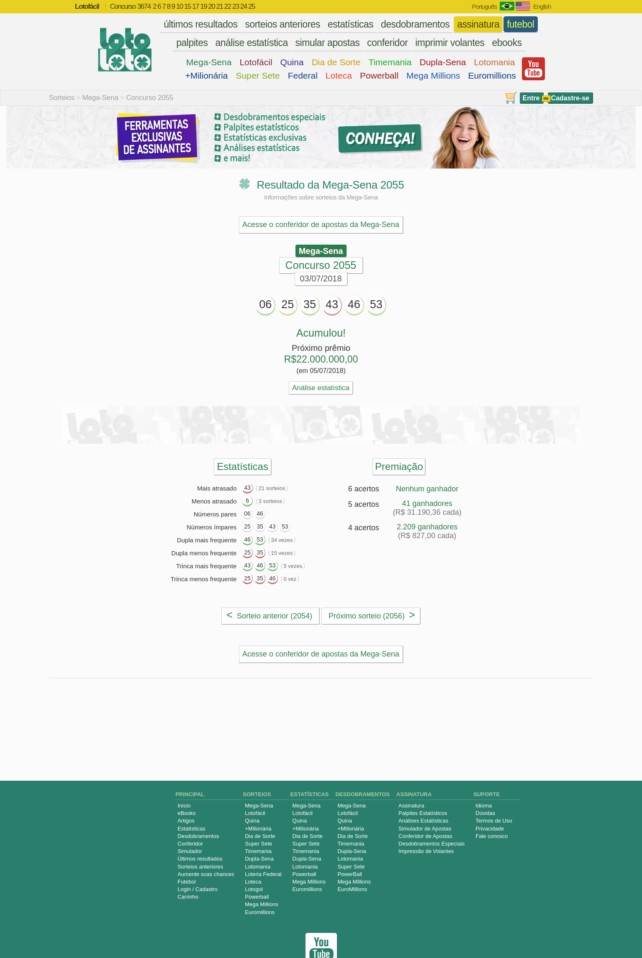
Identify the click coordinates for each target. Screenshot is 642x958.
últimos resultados (200, 24)
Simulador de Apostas (424, 810)
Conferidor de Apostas (425, 817)
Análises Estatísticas (423, 802)
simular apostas (327, 42)
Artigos (185, 802)
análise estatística (251, 42)
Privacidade (489, 810)
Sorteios (61, 98)
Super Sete (258, 75)
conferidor (387, 42)
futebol (520, 24)
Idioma (483, 787)
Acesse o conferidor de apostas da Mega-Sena (320, 224)
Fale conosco (491, 817)
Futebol (186, 863)
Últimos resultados (199, 840)
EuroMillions (352, 870)
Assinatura (411, 787)
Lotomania (494, 62)
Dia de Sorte (336, 62)
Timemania (389, 62)
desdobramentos (415, 24)
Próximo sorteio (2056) (372, 615)
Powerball (379, 75)
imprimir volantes (449, 42)
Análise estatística (320, 388)
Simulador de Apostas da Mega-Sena (315, 720)
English (542, 6)
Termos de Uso (493, 802)
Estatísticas (191, 810)
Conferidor (190, 825)
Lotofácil (255, 62)
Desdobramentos (198, 817)
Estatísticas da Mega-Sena (178, 701)
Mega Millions (433, 75)
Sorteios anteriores (200, 848)
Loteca (339, 75)
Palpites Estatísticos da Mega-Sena (448, 701)
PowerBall (349, 855)
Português (484, 6)
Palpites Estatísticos (422, 794)
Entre (531, 98)
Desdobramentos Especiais (431, 825)
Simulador (189, 832)
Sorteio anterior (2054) (269, 615)
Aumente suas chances (205, 855)
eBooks (186, 794)
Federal (303, 75)
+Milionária (206, 75)
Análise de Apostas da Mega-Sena (165, 720)
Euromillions (492, 75)
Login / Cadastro (197, 870)
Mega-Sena (209, 62)
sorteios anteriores (282, 24)
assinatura (478, 24)
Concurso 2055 (149, 98)
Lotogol (254, 870)
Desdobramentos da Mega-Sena (304, 701)
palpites (192, 42)
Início (183, 787)
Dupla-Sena (442, 62)
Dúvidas (485, 794)
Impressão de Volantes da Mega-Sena (249, 739)
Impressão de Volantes (426, 832)
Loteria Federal (263, 855)
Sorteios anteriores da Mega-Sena (400, 739)
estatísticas (350, 24)
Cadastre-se (570, 98)
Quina (292, 62)
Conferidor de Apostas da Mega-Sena (471, 720)
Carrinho (187, 878)
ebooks (506, 42)
